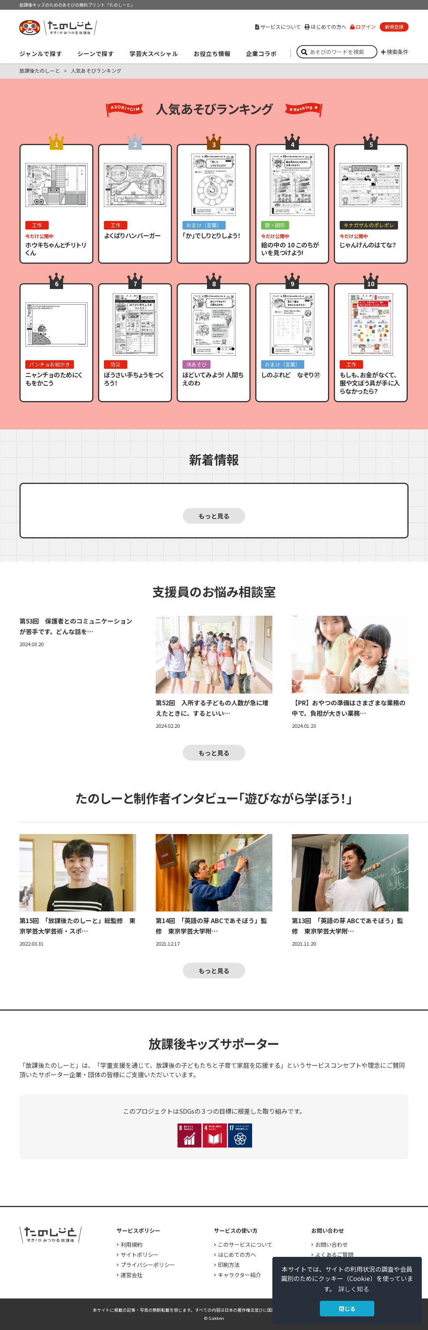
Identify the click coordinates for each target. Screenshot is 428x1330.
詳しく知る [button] (353, 1288)
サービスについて (278, 26)
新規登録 (394, 26)
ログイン (363, 26)
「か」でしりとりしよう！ (211, 235)
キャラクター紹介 (239, 1275)
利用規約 (131, 1244)
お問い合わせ (331, 1244)
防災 (116, 364)
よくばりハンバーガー (132, 235)
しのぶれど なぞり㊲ (290, 374)
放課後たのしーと (39, 70)
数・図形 (275, 225)
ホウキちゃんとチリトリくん (56, 249)
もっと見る (214, 515)
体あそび (196, 364)
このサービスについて (245, 1244)
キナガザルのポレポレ (369, 225)
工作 (37, 225)
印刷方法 (229, 1265)
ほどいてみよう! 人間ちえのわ (213, 378)
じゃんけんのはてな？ (368, 244)
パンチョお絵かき (49, 364)
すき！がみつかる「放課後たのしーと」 (58, 27)
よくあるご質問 (334, 1254)
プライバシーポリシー (148, 1265)
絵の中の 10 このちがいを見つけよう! (290, 249)
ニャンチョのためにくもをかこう (53, 378)
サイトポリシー (140, 1254)
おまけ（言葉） (204, 225)
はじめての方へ (325, 26)
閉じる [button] (347, 1308)
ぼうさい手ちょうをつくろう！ (134, 378)
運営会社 (131, 1275)
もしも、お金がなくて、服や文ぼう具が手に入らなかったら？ (370, 383)
